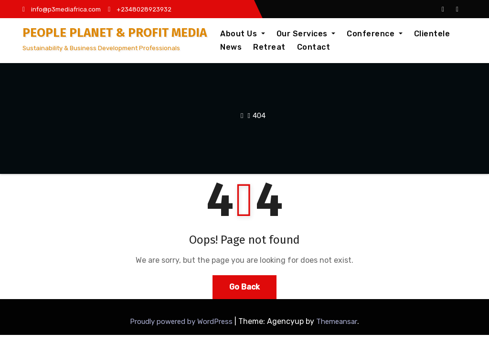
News (231, 47)
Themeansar (336, 321)
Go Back (244, 286)
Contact (313, 47)
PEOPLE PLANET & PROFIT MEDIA (114, 32)
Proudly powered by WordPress (182, 321)
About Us (242, 33)
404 (259, 115)
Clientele (432, 33)
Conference (375, 33)
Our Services (306, 33)
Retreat (269, 47)
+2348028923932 (139, 9)
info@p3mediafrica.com (61, 9)
